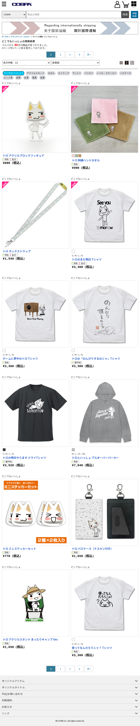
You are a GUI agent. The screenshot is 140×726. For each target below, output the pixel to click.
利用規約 (7, 700)
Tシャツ (77, 73)
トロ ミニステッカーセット (19, 548)
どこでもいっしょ (11, 83)
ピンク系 (8, 77)
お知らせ (7, 707)
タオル (51, 73)
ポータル (5, 36)
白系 (26, 77)
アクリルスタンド (35, 73)
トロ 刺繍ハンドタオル (86, 160)
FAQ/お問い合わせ (12, 694)
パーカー (88, 73)
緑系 (18, 77)
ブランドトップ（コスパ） (20, 36)
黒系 (34, 77)
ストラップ (63, 73)
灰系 (42, 77)
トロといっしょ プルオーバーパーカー (95, 458)
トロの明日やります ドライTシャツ (24, 458)
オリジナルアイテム (13, 681)
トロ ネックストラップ (17, 251)
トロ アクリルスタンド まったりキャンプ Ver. (30, 639)
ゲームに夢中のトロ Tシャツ (20, 358)
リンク (5, 713)
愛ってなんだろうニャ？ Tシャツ (92, 648)
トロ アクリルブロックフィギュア (23, 155)
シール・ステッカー (106, 73)
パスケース (125, 73)
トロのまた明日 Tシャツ (87, 259)
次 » (89, 54)
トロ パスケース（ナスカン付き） (92, 548)
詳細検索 (134, 15)
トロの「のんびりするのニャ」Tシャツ (96, 358)
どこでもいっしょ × (13, 73)
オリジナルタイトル (13, 687)
